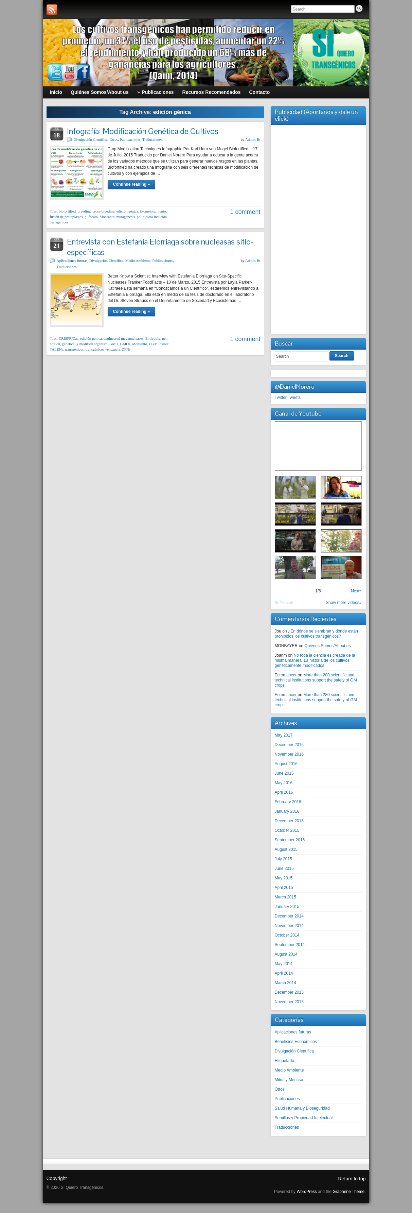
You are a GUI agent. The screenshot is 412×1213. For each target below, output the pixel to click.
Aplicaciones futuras (72, 260)
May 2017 (284, 735)
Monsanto (107, 217)
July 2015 (283, 859)
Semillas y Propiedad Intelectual (304, 1117)
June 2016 (284, 773)
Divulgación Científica (91, 139)
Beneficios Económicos (296, 1041)
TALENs (56, 349)
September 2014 (290, 944)
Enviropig (152, 338)
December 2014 (289, 916)
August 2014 (286, 954)
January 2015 (287, 906)
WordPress (307, 1191)
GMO (113, 344)
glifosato (91, 217)
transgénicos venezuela (103, 349)
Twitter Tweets (288, 397)
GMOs (125, 344)
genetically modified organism (85, 344)
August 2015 (286, 849)
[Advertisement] (318, 229)
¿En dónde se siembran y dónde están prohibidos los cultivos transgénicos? (316, 634)
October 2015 (287, 830)
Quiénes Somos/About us (327, 645)
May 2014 (284, 963)
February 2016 (288, 801)
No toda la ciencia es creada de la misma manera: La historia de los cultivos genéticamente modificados (315, 660)
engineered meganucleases (123, 338)
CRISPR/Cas (68, 338)
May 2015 (284, 878)
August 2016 (286, 763)
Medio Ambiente (137, 260)
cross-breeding (104, 211)
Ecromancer (286, 675)
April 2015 (284, 887)
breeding (84, 211)
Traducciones (152, 139)
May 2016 (284, 782)
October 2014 (287, 935)
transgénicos (59, 222)
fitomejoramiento (153, 211)
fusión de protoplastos (66, 217)
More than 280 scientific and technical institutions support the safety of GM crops (316, 680)
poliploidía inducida (152, 217)
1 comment (245, 211)
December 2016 (289, 744)
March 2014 (285, 982)
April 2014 (284, 973)
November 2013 (289, 1001)
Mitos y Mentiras (289, 1079)
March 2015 (285, 897)
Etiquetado (284, 1060)
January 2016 (287, 811)
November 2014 (289, 925)
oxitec (164, 344)
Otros (114, 139)
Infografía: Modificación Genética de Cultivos (142, 131)
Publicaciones (130, 139)
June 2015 (284, 868)
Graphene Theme (348, 1191)
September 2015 (290, 840)
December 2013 (289, 992)
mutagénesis (126, 217)
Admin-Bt (253, 139)
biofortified (67, 211)
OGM (153, 344)
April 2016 (284, 792)
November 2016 (289, 754)
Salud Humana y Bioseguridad (302, 1108)
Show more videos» (343, 602)
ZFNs (126, 349)
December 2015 (289, 821)
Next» (356, 591)
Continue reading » (131, 184)
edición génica (127, 211)
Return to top (352, 1178)
